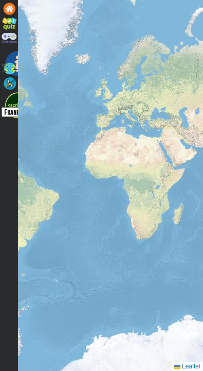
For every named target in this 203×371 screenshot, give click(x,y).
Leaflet (187, 366)
